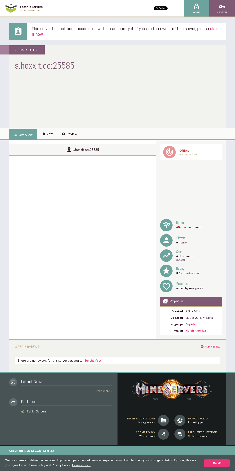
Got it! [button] (217, 463)
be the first (93, 361)
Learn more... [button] (81, 465)
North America (195, 330)
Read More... (104, 391)
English (190, 324)
